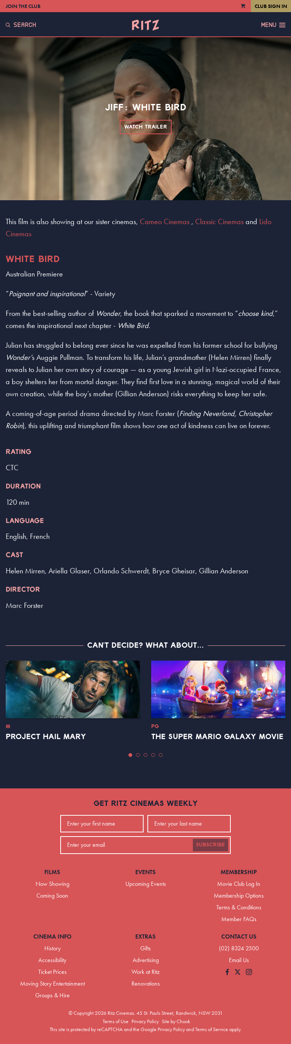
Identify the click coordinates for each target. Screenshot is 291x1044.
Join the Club (23, 6)
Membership (239, 872)
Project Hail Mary (46, 737)
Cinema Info (52, 936)
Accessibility (52, 960)
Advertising (146, 960)
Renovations (145, 983)
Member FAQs (239, 919)
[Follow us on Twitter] (238, 972)
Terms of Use (115, 1021)
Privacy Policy (145, 1021)
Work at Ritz (145, 972)
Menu (273, 25)
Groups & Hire (52, 995)
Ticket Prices (52, 972)
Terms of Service (211, 1029)
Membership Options (239, 896)
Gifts (145, 948)
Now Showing (52, 884)
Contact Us (239, 936)
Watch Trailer (145, 127)
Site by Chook (176, 1021)
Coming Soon (52, 896)
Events (145, 872)
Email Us (239, 960)
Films (52, 872)
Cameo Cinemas (164, 221)
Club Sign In (271, 6)
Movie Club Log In (238, 884)
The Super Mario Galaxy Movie (217, 737)
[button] (130, 755)
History (52, 948)
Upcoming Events (145, 884)
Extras (145, 936)
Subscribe (210, 845)
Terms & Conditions (238, 907)
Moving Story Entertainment (52, 983)
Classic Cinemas (219, 221)
